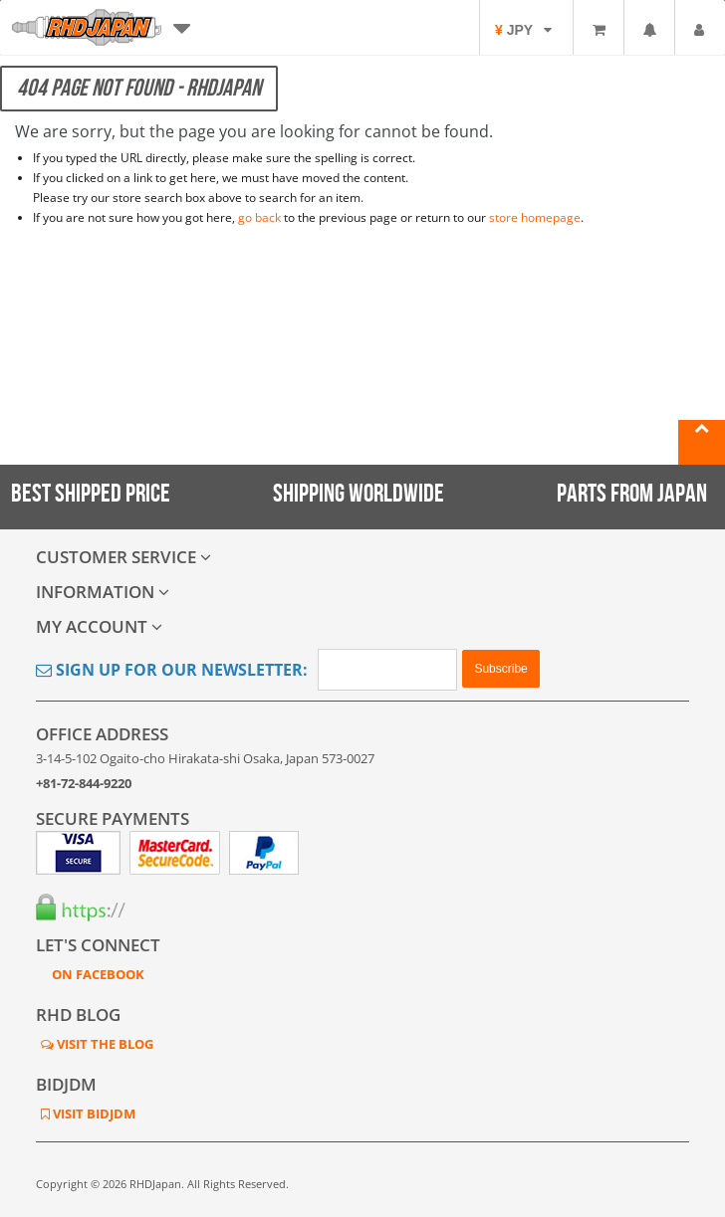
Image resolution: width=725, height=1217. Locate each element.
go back (259, 217)
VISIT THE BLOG (103, 1044)
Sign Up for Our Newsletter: (172, 670)
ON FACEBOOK (96, 974)
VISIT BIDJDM (92, 1113)
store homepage (535, 217)
